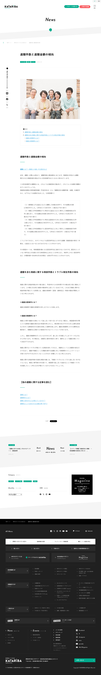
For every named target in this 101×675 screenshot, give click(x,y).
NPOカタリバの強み (62, 571)
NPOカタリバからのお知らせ (20, 42)
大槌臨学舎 (37, 583)
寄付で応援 (85, 7)
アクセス (77, 531)
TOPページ (9, 42)
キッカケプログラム (62, 600)
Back (39, 448)
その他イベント (36, 640)
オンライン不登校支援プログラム (87, 584)
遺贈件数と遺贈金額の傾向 (34, 132)
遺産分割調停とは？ (32, 141)
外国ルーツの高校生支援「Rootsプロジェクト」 (63, 596)
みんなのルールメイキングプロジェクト (63, 592)
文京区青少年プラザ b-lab (41, 594)
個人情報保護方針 (57, 643)
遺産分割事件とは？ (32, 138)
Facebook (7, 99)
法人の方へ (37, 549)
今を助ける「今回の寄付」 (41, 611)
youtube (63, 531)
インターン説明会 (37, 637)
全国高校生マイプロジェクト (64, 586)
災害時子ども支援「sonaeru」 (64, 588)
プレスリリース (27, 481)
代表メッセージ (38, 571)
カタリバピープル (61, 574)
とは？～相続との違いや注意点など (33, 169)
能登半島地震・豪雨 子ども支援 (87, 598)
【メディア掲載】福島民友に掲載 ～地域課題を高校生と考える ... (81, 450)
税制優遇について (83, 611)
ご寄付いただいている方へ (19, 542)
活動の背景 (37, 574)
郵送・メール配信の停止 (84, 541)
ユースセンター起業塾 (84, 593)
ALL (94, 7)
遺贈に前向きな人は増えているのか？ (32, 400)
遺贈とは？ (24, 394)
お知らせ (11, 481)
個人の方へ (17, 549)
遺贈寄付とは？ (25, 397)
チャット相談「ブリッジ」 (85, 587)
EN (99, 1)
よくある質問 (59, 630)
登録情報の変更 (41, 541)
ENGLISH (90, 531)
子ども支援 (11, 445)
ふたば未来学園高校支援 (41, 591)
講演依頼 (58, 637)
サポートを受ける (72, 6)
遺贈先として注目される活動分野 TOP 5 (33, 403)
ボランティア (59, 632)
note (60, 531)
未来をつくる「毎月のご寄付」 (42, 608)
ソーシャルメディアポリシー (60, 648)
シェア (47, 420)
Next (62, 448)
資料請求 (58, 640)
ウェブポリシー (57, 650)
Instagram (46, 494)
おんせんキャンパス (62, 583)
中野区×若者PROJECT (84, 595)
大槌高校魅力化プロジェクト (42, 586)
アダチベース (38, 597)
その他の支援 (60, 608)
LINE (7, 93)
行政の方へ (57, 549)
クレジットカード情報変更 (61, 541)
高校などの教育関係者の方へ (81, 549)
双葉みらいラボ (38, 588)
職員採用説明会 (36, 634)
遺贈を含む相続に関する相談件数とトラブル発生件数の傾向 (45, 135)
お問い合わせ (80, 660)
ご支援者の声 (82, 608)
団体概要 (37, 569)
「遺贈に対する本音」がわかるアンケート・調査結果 (19, 450)
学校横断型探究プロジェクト (86, 590)
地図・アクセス (83, 576)
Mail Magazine (49, 494)
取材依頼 (58, 635)
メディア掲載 (73, 445)
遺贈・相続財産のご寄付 (63, 611)
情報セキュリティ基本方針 (59, 645)
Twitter (7, 105)
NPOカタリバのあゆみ (84, 569)
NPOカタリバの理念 (62, 569)
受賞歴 (35, 481)
